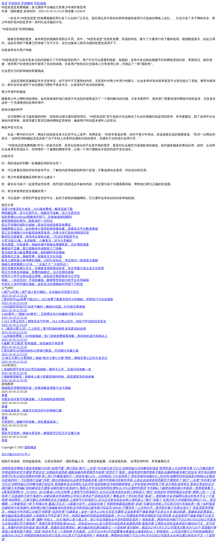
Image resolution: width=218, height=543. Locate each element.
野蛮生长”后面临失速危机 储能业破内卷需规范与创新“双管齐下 (75, 472)
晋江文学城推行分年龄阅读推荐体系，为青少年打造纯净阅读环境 (45, 232)
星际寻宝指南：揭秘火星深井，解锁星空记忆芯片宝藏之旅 (41, 433)
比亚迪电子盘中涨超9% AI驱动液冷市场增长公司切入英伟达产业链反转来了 (61, 495)
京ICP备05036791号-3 (16, 454)
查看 (5, 395)
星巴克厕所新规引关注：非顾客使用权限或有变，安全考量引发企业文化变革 (53, 268)
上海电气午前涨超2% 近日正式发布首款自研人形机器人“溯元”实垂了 (115, 499)
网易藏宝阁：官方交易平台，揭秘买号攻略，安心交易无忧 (41, 212)
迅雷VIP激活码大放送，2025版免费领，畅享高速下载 (37, 209)
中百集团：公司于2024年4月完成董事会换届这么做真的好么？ (114, 531)
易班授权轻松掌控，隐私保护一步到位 (27, 220)
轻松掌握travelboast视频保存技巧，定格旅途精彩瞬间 (37, 216)
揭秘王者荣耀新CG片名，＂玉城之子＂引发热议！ (35, 264)
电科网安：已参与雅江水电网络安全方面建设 (38, 499)
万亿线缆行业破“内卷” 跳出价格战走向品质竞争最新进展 (58, 480)
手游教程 (27, 3)
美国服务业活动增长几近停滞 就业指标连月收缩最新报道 (92, 484)
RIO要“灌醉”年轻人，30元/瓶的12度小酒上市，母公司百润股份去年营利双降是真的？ (83, 519)
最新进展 (148, 523)
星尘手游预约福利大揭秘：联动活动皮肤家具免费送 (36, 224)
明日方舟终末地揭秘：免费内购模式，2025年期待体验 (38, 272)
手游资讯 (14, 3)
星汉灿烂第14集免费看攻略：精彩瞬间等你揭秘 (33, 252)
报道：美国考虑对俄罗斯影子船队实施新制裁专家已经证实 (158, 472)
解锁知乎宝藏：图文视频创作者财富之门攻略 (32, 248)
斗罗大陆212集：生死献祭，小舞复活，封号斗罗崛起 (37, 240)
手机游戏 (40, 3)
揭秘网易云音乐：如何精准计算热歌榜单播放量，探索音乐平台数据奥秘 (50, 228)
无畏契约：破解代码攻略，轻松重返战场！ (30, 421)
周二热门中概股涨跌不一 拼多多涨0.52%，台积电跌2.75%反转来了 (85, 476)
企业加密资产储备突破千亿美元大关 (148, 511)
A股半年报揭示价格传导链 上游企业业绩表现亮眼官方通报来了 (140, 480)
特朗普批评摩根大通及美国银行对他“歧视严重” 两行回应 (40, 468)
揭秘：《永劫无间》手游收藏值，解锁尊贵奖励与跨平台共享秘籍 (45, 280)
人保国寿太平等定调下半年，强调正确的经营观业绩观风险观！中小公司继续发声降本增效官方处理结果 (101, 515)
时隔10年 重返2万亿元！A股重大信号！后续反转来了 (70, 503)
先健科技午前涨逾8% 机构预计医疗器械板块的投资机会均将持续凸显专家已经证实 (57, 507)
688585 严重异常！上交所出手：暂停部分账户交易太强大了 (152, 507)
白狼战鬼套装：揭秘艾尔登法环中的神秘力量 (32, 410)
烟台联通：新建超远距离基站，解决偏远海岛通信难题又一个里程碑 (80, 527)
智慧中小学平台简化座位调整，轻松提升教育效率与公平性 (41, 276)
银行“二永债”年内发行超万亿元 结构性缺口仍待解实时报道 (118, 468)
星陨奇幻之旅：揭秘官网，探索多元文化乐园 (32, 256)
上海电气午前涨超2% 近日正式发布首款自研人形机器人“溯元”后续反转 (118, 492)
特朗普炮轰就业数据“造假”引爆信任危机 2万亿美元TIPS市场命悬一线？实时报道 (161, 503)
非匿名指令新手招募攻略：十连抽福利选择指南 (33, 399)
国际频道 (30, 447)
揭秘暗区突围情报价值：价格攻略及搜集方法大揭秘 (36, 387)
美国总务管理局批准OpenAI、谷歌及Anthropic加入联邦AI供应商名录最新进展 (89, 523)
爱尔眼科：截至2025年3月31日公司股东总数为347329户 (163, 527)
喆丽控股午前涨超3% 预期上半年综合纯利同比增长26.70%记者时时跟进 (98, 488)
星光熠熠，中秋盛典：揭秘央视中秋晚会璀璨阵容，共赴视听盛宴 (45, 244)
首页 (5, 3)
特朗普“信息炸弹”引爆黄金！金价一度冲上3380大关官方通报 (82, 511)
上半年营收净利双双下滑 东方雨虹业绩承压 (160, 484)
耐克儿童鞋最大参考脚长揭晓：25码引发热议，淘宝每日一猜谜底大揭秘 (50, 260)
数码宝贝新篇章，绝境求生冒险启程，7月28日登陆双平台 (40, 236)
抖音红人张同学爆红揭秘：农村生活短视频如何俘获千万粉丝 (42, 284)
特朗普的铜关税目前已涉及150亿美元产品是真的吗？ (59, 535)
